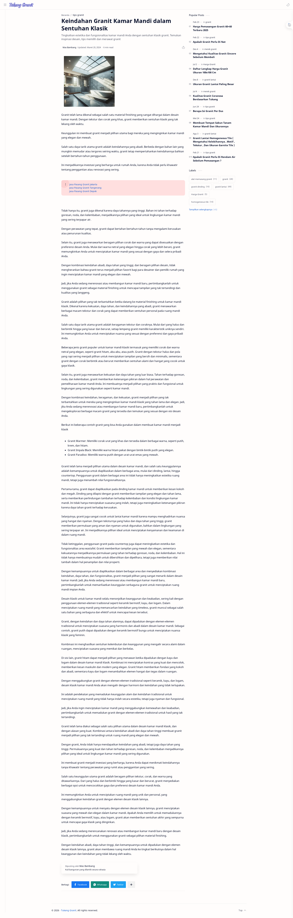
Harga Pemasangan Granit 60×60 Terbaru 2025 (215, 29)
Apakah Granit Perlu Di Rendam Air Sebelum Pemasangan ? (217, 159)
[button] (287, 4)
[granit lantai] (213, 80)
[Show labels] (207, 210)
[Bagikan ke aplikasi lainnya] (135, 885)
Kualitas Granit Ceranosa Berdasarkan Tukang (211, 98)
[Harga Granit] (213, 65)
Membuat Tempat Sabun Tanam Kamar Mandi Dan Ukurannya (215, 125)
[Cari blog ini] (65, 4)
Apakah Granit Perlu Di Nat (212, 42)
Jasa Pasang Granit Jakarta (87, 185)
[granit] (212, 23)
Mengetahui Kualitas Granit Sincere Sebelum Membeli (218, 56)
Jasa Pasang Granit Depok (86, 192)
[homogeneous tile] (205, 202)
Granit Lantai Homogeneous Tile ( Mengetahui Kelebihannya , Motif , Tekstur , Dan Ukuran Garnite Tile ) (217, 142)
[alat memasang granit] (207, 180)
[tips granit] (214, 38)
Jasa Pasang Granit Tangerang (89, 188)
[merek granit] (214, 49)
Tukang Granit (72, 911)
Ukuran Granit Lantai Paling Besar (217, 85)
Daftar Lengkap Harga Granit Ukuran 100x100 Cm (213, 71)
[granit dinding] (203, 187)
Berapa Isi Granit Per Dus (211, 112)
